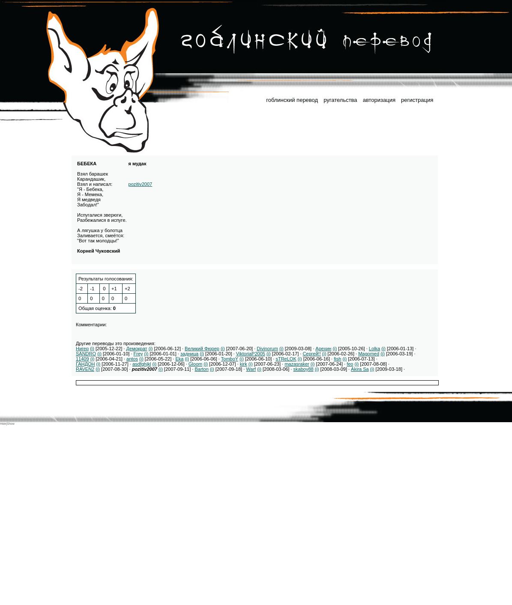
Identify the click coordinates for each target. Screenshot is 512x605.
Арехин (323, 348)
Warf (251, 369)
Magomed (368, 353)
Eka (179, 358)
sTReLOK (285, 358)
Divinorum (267, 348)
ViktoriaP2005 (250, 353)
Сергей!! (311, 353)
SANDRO (86, 353)
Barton (201, 369)
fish (337, 358)
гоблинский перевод (292, 100)
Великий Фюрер (202, 348)
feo (350, 364)
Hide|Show (7, 423)
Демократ (136, 348)
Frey (138, 353)
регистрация (417, 100)
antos (132, 358)
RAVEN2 (85, 369)
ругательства (340, 100)
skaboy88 (303, 369)
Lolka (374, 348)
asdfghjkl (141, 364)
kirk (243, 364)
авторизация (379, 100)
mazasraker (296, 364)
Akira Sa (360, 369)
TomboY (229, 358)
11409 (82, 358)
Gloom (195, 364)
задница (189, 353)
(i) (92, 348)
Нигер (82, 348)
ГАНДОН (85, 364)
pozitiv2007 (141, 184)
